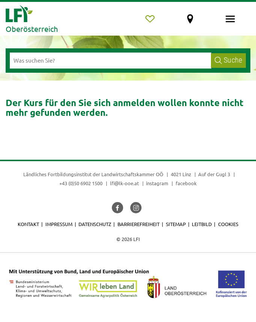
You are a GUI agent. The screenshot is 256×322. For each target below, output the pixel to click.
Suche (228, 60)
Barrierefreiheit (138, 224)
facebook (186, 183)
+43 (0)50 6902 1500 (80, 183)
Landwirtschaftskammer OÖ (132, 174)
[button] (117, 207)
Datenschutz (94, 224)
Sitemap (176, 224)
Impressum (58, 224)
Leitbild (202, 224)
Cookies (228, 224)
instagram (157, 183)
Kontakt (28, 224)
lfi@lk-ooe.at (124, 183)
